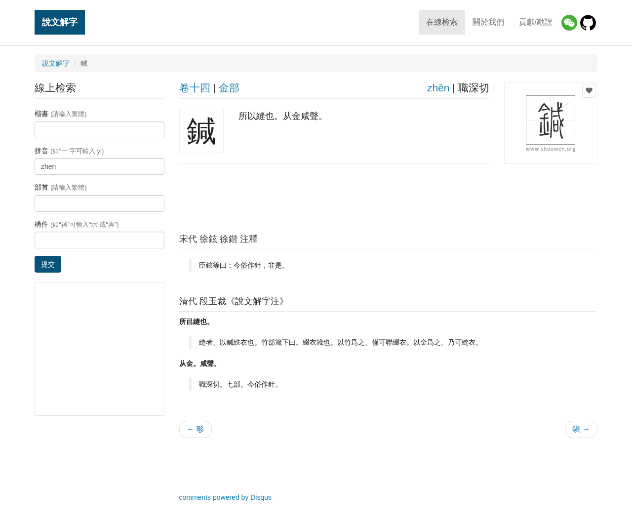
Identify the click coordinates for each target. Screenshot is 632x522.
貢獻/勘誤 (536, 22)
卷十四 (194, 87)
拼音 (69, 151)
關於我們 (488, 22)
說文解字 (60, 22)
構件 (77, 224)
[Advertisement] (388, 196)
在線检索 (442, 22)
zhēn (438, 87)
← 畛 (195, 429)
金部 (229, 87)
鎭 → (581, 429)
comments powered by (225, 497)
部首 (61, 187)
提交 (48, 264)
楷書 (61, 114)
